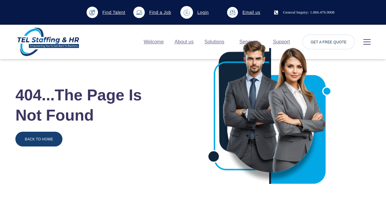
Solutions (214, 41)
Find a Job (160, 12)
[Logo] (48, 42)
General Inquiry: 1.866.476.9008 (308, 12)
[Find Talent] (92, 12)
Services (248, 41)
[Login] (186, 12)
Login (203, 12)
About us (184, 41)
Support (281, 41)
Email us (251, 12)
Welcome (153, 41)
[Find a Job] (139, 12)
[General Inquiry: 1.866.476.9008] (276, 12)
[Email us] (232, 12)
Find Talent (114, 12)
